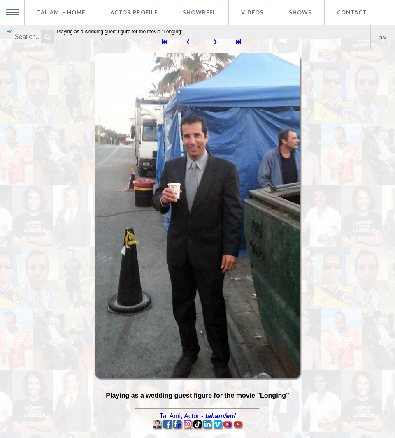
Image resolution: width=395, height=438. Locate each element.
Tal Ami (61, 12)
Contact (352, 12)
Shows (300, 12)
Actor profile (134, 12)
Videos (252, 12)
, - (198, 416)
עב (383, 37)
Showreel (199, 12)
